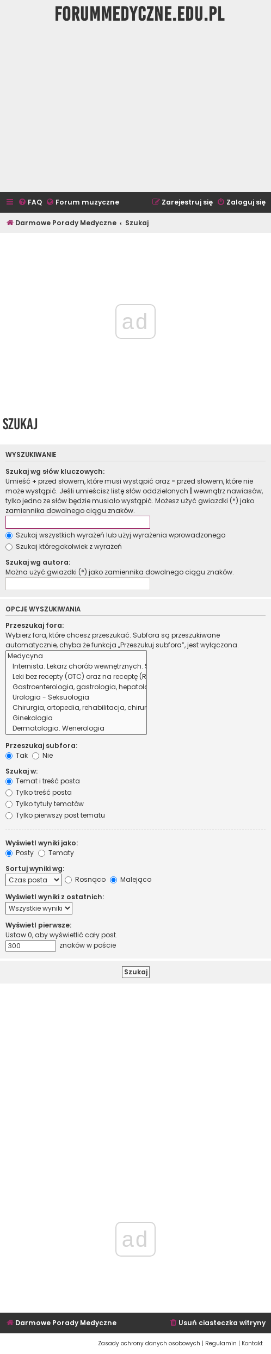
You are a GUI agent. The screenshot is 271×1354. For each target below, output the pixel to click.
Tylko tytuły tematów (44, 803)
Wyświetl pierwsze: (38, 925)
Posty (19, 852)
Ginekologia (76, 718)
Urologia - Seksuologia (76, 698)
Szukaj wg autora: (37, 562)
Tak (16, 755)
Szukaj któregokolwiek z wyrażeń (63, 546)
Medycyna (76, 656)
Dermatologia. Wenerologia (76, 729)
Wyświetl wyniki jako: (41, 843)
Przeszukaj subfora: (41, 745)
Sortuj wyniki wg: (34, 868)
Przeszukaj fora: (34, 625)
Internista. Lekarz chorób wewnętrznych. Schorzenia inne (76, 666)
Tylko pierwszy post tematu (55, 815)
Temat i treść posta (42, 781)
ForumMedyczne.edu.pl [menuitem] (139, 14)
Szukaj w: (21, 771)
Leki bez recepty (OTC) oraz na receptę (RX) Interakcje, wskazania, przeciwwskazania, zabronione (76, 677)
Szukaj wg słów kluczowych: (54, 471)
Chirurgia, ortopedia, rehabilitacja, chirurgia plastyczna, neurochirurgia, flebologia (76, 708)
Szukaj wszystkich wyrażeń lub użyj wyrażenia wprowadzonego (115, 535)
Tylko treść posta (38, 792)
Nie (42, 755)
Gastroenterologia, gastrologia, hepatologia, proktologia (76, 687)
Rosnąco (85, 879)
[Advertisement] (135, 110)
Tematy (56, 852)
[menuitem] (30, 202)
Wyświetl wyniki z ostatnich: (54, 896)
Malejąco (130, 879)
